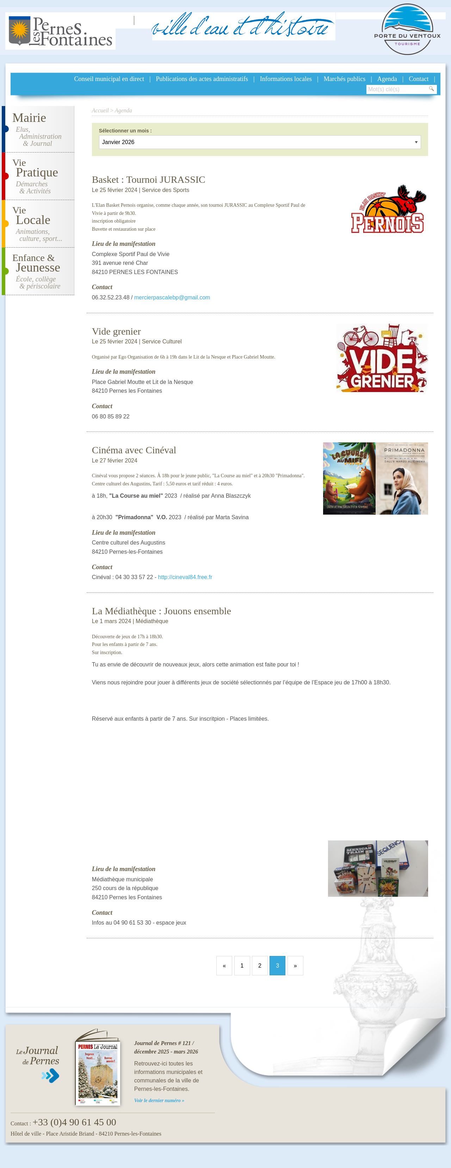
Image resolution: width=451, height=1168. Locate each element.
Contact (418, 78)
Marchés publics (344, 78)
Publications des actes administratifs (202, 78)
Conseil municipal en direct (109, 78)
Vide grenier (116, 331)
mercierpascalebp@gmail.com (172, 297)
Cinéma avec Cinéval (134, 450)
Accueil (100, 110)
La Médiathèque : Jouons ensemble (161, 610)
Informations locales (286, 78)
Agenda (387, 78)
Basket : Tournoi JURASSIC (148, 179)
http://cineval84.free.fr (185, 577)
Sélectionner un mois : (125, 130)
